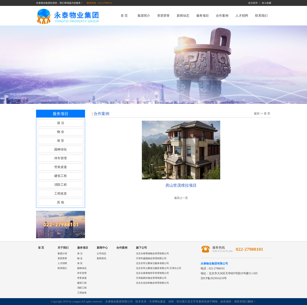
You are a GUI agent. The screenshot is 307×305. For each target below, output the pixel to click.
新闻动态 (183, 15)
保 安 (60, 140)
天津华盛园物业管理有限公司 (151, 258)
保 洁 (60, 123)
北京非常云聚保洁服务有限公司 (152, 263)
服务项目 (202, 15)
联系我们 (261, 15)
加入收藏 (266, 3)
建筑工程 (60, 175)
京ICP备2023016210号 (214, 278)
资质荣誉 (163, 15)
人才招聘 (241, 15)
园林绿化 (60, 149)
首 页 (124, 15)
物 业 (60, 131)
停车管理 (60, 158)
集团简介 (144, 15)
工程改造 (60, 193)
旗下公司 (141, 247)
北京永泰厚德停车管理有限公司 (152, 273)
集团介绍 (62, 253)
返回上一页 (181, 197)
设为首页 (253, 3)
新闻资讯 (101, 258)
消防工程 (60, 184)
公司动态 (101, 253)
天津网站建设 (157, 301)
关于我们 (63, 247)
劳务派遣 (60, 167)
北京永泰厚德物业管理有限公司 (152, 253)
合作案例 (222, 15)
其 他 (60, 202)
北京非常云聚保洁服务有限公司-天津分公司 (158, 268)
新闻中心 (102, 247)
